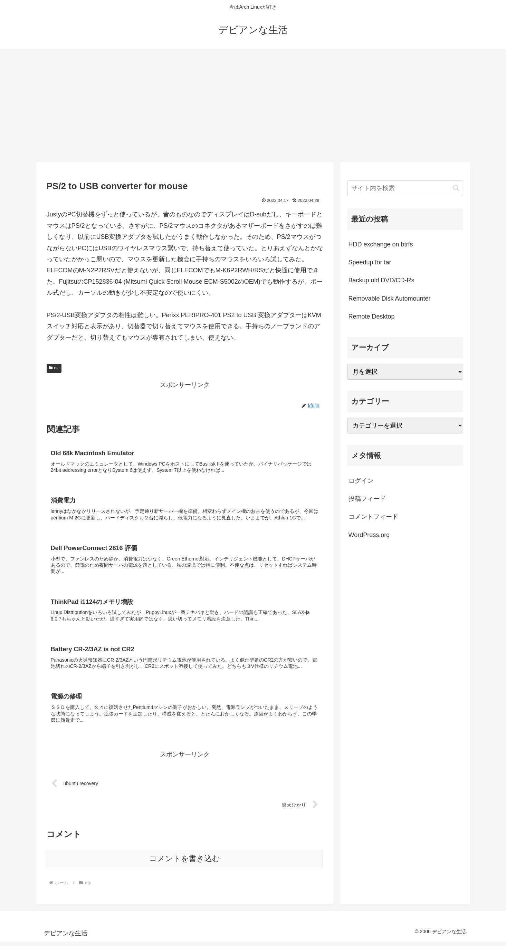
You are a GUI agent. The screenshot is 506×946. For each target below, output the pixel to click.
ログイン (361, 480)
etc (54, 367)
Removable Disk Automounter (390, 298)
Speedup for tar (370, 262)
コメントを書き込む (184, 863)
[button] (456, 188)
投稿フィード (367, 498)
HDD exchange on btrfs (381, 244)
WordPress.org (369, 534)
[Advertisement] (253, 105)
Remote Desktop (372, 316)
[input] (405, 188)
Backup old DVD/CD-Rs (381, 280)
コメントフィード (373, 516)
